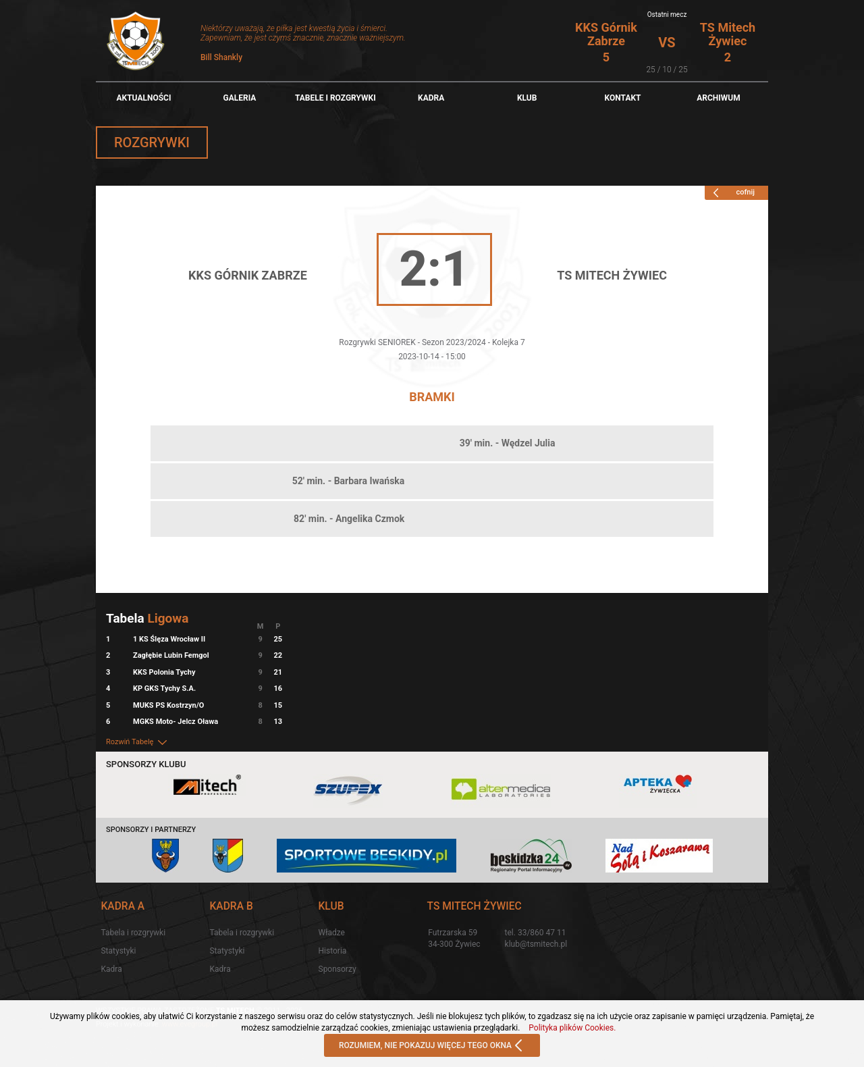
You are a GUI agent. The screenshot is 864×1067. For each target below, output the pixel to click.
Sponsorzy (337, 969)
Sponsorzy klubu (146, 764)
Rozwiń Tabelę (137, 741)
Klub (527, 98)
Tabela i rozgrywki (133, 932)
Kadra (431, 98)
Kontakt (623, 98)
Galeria (239, 98)
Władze (332, 932)
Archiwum (718, 98)
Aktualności (143, 98)
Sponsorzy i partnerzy (151, 829)
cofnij (732, 192)
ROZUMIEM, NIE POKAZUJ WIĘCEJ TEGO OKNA (432, 1046)
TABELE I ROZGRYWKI (335, 98)
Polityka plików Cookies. (572, 1028)
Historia (333, 951)
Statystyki (118, 951)
